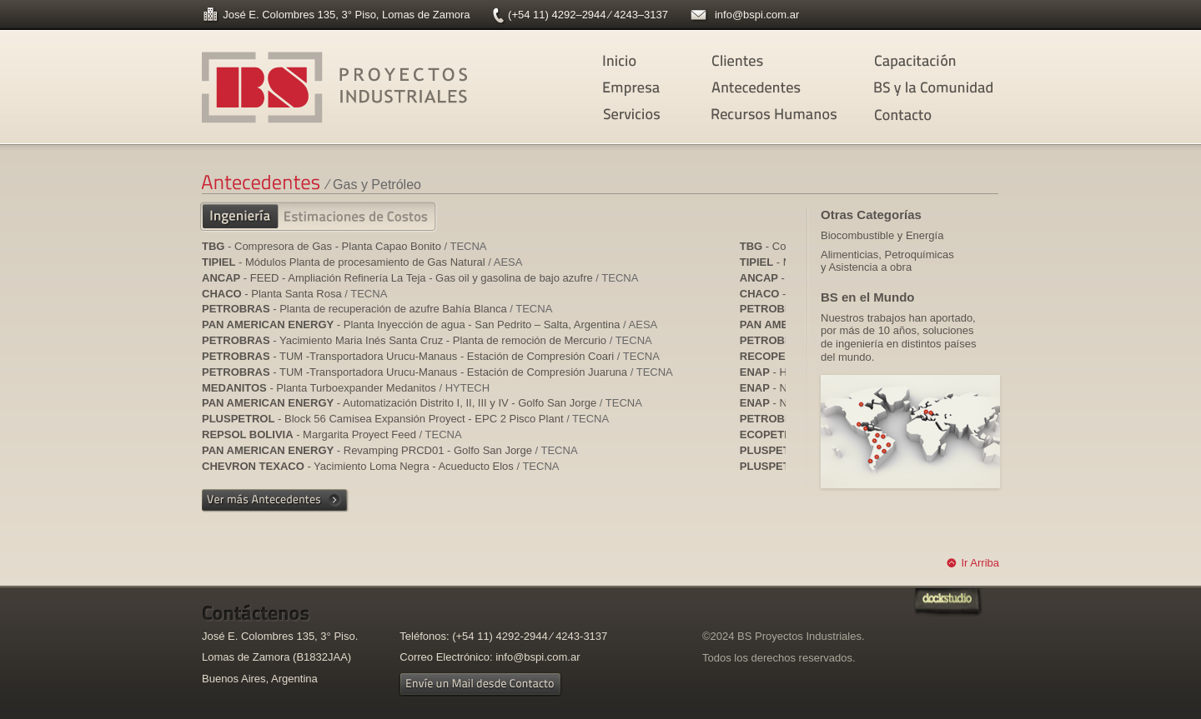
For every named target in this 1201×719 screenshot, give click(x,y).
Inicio (665, 61)
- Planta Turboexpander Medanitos (346, 388)
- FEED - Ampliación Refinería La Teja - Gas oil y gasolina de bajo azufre (420, 278)
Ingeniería (252, 217)
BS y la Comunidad (936, 88)
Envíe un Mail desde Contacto (481, 684)
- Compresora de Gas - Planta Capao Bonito (344, 246)
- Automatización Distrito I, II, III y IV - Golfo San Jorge (422, 403)
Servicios (665, 114)
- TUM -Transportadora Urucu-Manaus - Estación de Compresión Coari (431, 356)
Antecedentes (774, 88)
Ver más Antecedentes (274, 501)
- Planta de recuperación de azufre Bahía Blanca (377, 308)
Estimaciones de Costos (356, 217)
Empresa (665, 88)
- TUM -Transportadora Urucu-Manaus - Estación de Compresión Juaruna (437, 372)
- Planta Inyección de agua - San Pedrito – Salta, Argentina (429, 324)
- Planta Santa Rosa (294, 293)
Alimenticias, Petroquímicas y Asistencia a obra (887, 261)
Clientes (774, 61)
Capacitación (936, 61)
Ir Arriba (980, 563)
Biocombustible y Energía (882, 235)
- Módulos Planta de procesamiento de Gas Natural (362, 262)
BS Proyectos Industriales (336, 87)
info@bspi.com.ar (757, 14)
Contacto (936, 115)
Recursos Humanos (774, 114)
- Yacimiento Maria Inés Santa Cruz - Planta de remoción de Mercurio (427, 340)
